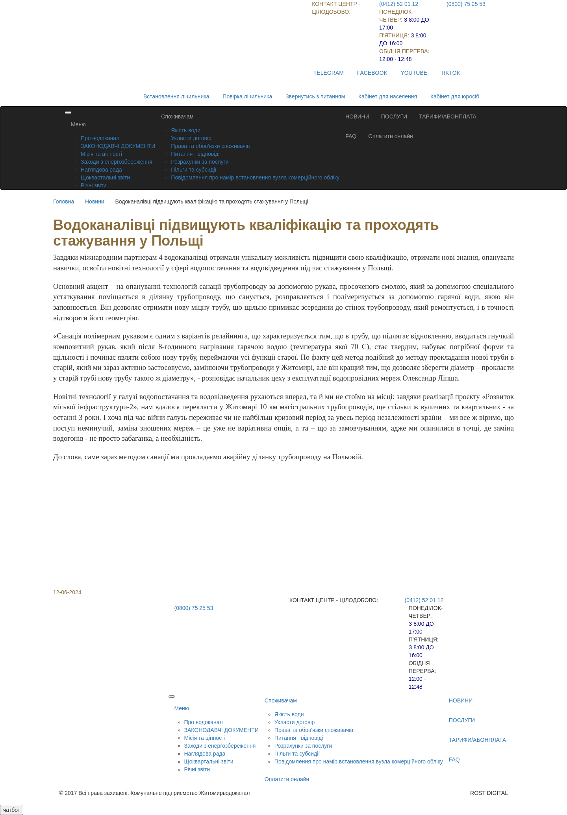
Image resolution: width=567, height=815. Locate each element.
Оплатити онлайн (390, 136)
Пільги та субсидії (193, 169)
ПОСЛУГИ (394, 116)
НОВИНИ (357, 116)
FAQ (350, 136)
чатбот (11, 810)
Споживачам (177, 116)
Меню (78, 124)
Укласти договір (191, 138)
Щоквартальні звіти (105, 177)
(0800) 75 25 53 (466, 4)
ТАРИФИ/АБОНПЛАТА (447, 116)
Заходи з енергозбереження (116, 162)
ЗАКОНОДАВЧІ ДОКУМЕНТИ (118, 146)
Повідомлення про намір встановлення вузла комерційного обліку (255, 177)
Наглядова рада (101, 169)
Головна (63, 201)
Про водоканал (100, 138)
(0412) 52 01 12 (398, 4)
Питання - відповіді (195, 154)
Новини (94, 201)
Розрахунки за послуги (199, 162)
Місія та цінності (101, 154)
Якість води (185, 130)
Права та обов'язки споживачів (210, 146)
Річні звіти (94, 185)
